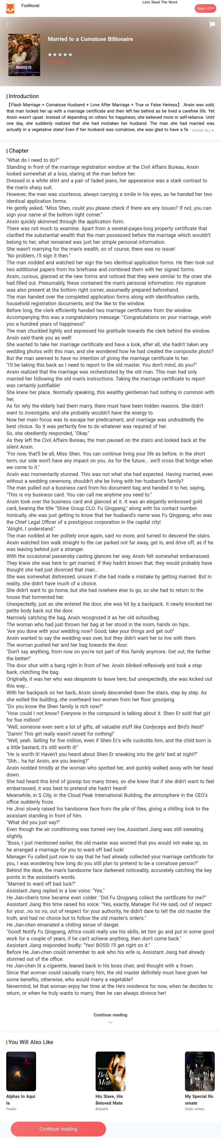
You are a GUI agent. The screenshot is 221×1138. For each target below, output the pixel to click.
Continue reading (58, 1129)
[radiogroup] (60, 54)
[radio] (50, 54)
